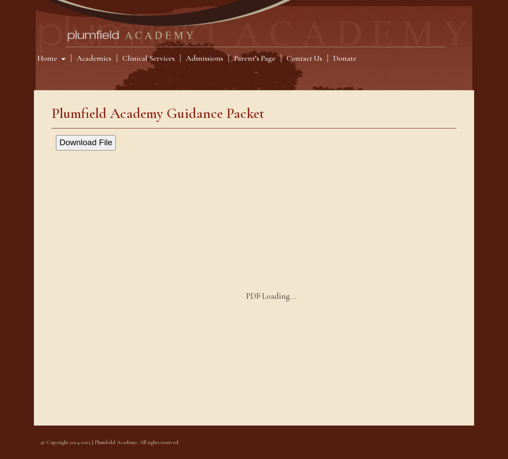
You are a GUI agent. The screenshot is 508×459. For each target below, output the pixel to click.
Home (48, 58)
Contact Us (304, 58)
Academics (94, 58)
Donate (345, 58)
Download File (85, 142)
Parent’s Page (255, 58)
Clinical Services (148, 58)
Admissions (204, 58)
